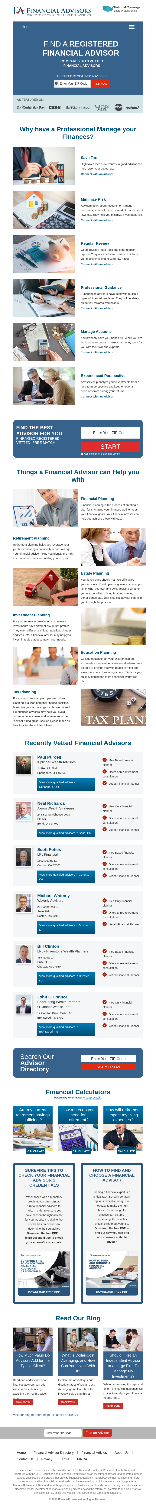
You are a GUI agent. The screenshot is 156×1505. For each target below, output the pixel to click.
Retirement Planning (31, 538)
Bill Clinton (48, 946)
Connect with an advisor (97, 174)
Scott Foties (49, 849)
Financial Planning (97, 499)
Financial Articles (94, 1453)
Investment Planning (31, 615)
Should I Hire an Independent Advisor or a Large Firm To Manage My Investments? (123, 1365)
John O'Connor (52, 997)
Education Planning (98, 652)
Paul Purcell (49, 757)
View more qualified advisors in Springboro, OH (58, 784)
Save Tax (89, 158)
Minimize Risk (93, 199)
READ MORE (23, 1401)
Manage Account (96, 331)
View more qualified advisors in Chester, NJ (64, 978)
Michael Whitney (53, 895)
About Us (121, 1453)
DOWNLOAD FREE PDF (44, 1292)
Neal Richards (51, 803)
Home (26, 27)
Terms (64, 1459)
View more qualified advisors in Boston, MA (64, 927)
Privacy (46, 1459)
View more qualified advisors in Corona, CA (64, 877)
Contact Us (25, 1459)
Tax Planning (24, 692)
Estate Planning (95, 573)
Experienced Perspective (103, 376)
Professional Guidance (101, 287)
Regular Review (95, 243)
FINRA (82, 1459)
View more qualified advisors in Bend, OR (65, 833)
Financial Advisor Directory (54, 1453)
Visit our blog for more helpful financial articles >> (46, 1414)
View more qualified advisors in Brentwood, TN (58, 1029)
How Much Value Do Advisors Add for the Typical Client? (33, 1360)
